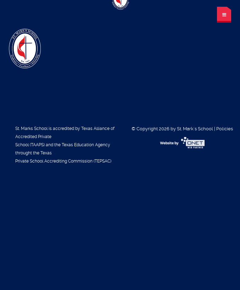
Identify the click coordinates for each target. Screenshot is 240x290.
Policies (224, 128)
